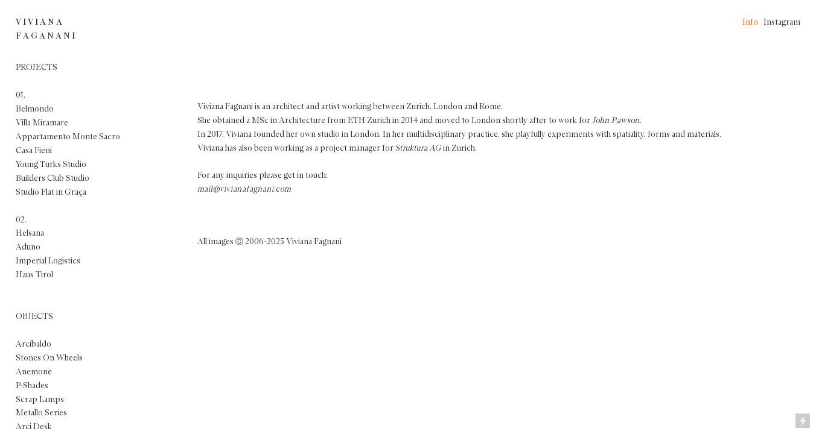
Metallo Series (41, 413)
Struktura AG (418, 148)
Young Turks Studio (51, 164)
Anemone (34, 372)
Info (750, 22)
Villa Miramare (42, 123)
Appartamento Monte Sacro (68, 137)
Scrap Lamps (40, 399)
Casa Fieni (34, 150)
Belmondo (35, 109)
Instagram (781, 22)
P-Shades (32, 386)
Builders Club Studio (52, 178)
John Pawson (616, 120)
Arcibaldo (33, 344)
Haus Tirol (34, 275)
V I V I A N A (39, 22)
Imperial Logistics (48, 261)
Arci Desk (34, 427)
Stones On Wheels (49, 358)
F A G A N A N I (45, 36)
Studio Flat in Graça (51, 192)
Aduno (28, 247)
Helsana (30, 233)
